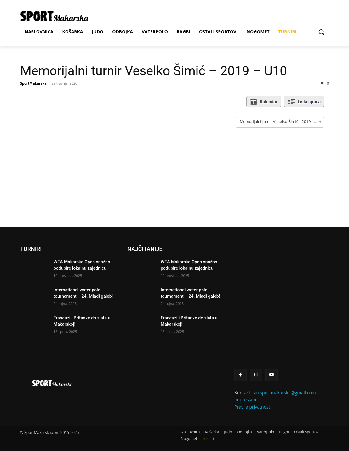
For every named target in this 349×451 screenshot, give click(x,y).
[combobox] (280, 121)
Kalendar (263, 101)
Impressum (246, 400)
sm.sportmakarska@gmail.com (284, 393)
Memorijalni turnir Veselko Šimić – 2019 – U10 (153, 70)
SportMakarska (33, 83)
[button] (321, 31)
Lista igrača (304, 101)
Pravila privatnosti (252, 407)
